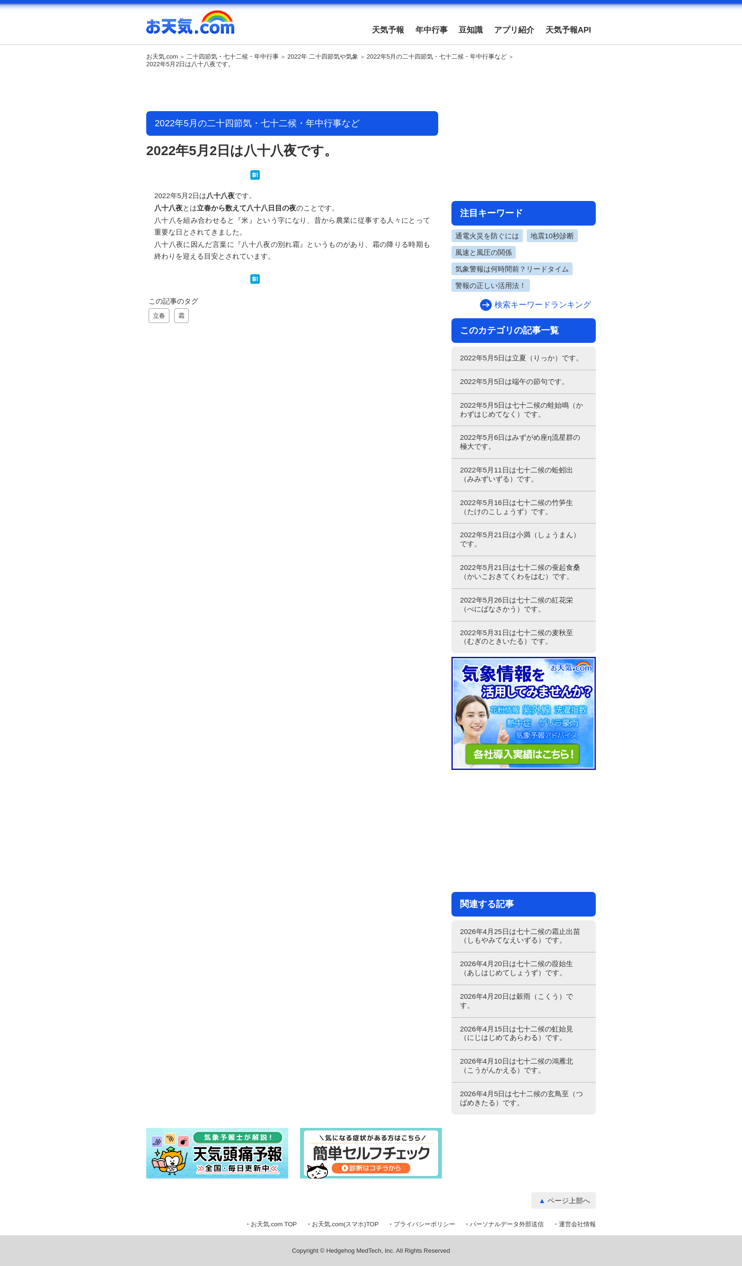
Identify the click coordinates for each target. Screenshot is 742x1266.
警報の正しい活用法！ (490, 285)
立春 (159, 315)
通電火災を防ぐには (487, 236)
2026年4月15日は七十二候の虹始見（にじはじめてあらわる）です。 (516, 1033)
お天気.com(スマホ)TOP (345, 1224)
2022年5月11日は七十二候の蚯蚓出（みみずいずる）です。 (516, 474)
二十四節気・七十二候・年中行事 (232, 56)
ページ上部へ (569, 1200)
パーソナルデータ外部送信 (507, 1224)
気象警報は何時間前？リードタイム (512, 269)
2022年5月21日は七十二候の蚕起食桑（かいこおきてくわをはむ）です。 (520, 571)
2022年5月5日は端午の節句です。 (514, 381)
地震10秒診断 (552, 236)
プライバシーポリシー (424, 1224)
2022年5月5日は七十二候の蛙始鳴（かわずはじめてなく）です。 (521, 409)
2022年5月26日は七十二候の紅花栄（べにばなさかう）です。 (516, 604)
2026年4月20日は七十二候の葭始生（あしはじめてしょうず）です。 (516, 968)
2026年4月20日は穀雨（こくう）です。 (516, 1000)
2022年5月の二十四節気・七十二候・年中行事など (437, 56)
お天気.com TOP (274, 1224)
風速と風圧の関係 (483, 252)
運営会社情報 (577, 1224)
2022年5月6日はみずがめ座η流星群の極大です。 (520, 441)
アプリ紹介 (514, 30)
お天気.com (190, 27)
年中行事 (431, 30)
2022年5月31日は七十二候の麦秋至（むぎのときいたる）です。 (516, 637)
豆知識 (471, 30)
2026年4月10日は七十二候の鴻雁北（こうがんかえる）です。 (516, 1065)
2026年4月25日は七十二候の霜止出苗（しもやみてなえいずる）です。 (520, 935)
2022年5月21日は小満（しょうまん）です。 (520, 539)
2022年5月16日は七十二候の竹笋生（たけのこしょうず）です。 (516, 506)
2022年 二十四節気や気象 (322, 56)
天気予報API (568, 30)
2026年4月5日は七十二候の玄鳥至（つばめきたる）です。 (521, 1098)
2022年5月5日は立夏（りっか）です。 (521, 358)
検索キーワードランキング (543, 304)
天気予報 (388, 30)
